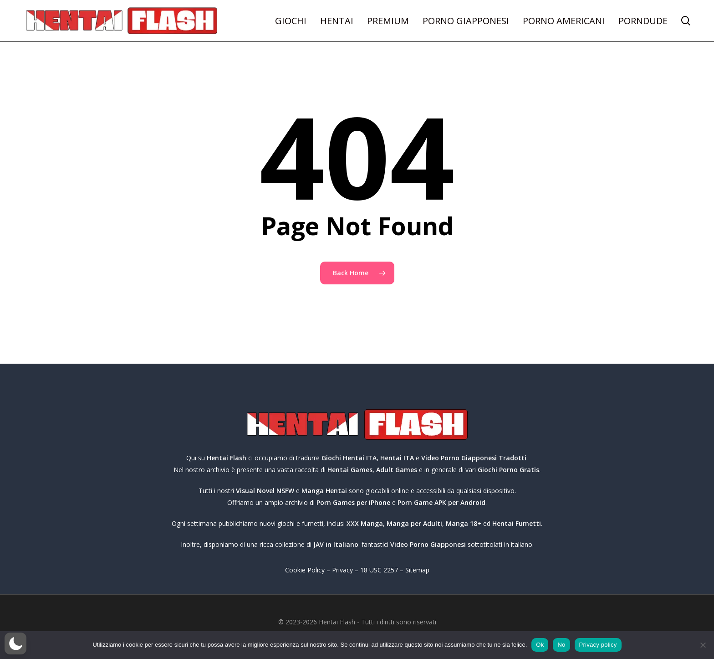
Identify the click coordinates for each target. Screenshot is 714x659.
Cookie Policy (305, 570)
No (561, 644)
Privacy (342, 570)
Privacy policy (598, 644)
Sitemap (417, 570)
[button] (15, 643)
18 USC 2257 (379, 570)
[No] (702, 644)
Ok (540, 644)
